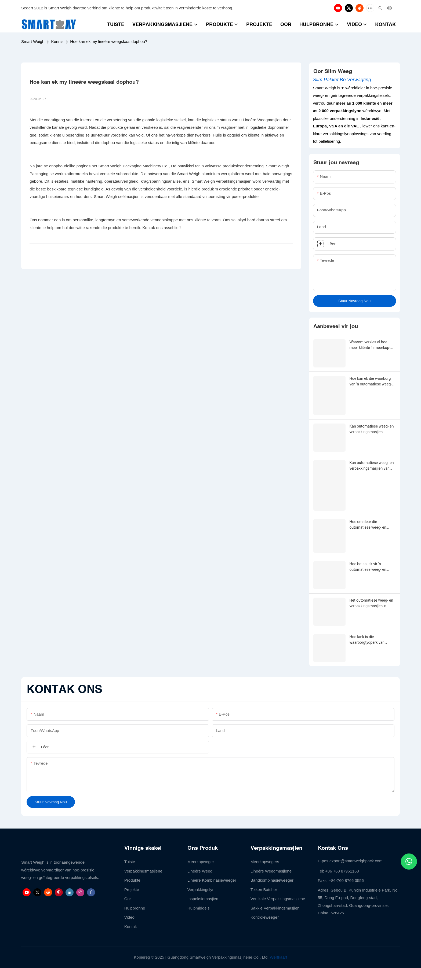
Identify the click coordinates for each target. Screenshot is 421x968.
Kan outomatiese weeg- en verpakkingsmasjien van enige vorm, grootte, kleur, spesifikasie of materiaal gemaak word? (372, 466)
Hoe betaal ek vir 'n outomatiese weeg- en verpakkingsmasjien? (368, 567)
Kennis (57, 41)
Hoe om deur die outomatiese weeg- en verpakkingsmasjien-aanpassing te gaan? (368, 525)
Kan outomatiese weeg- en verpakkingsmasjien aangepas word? (372, 429)
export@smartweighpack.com (356, 861)
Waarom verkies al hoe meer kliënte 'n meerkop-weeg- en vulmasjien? (370, 345)
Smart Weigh (32, 41)
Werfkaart (278, 957)
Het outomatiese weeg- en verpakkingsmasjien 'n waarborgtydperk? (371, 603)
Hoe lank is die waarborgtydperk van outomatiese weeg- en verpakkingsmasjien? (368, 640)
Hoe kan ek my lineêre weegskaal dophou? (108, 41)
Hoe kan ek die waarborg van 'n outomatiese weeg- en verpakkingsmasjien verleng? (371, 381)
